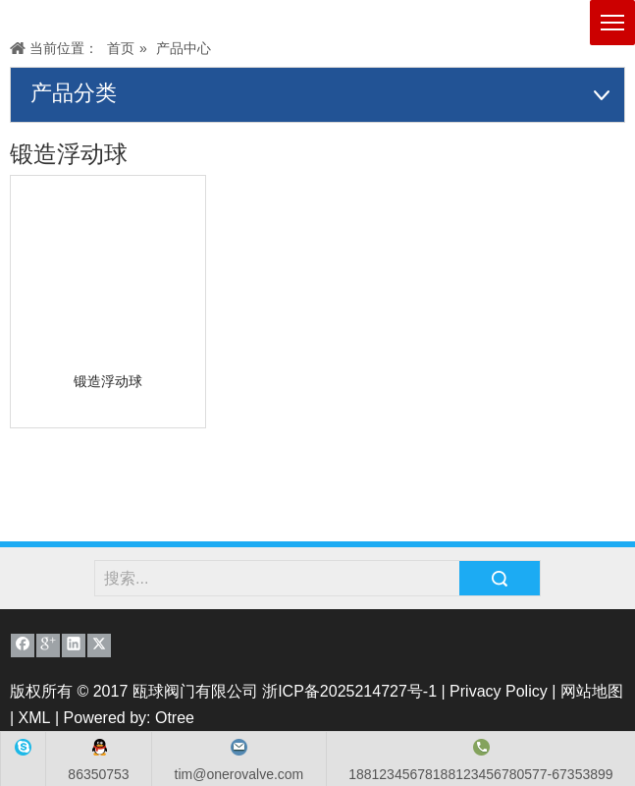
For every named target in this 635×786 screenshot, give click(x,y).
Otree (174, 717)
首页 (120, 48)
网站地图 (591, 691)
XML (35, 717)
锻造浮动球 (108, 381)
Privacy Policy (499, 691)
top (615, 711)
